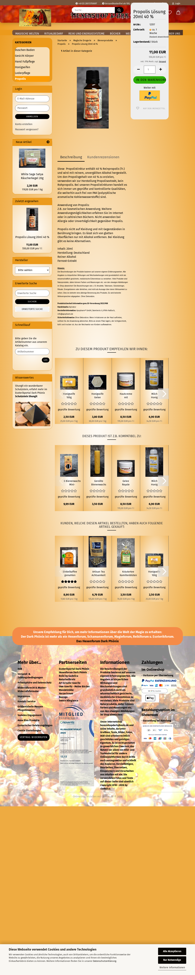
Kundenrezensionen (103, 157)
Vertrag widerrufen (33, 737)
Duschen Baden (25, 50)
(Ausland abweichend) (159, 37)
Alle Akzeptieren (172, 951)
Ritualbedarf (53, 33)
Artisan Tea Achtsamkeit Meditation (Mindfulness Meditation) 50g (98, 573)
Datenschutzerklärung (104, 961)
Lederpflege (22, 73)
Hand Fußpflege (25, 61)
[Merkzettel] (169, 12)
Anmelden (32, 116)
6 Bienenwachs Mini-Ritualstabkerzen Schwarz (72, 483)
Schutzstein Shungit (26, 396)
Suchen (32, 301)
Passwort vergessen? (26, 129)
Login (176, 3)
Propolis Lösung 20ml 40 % (32, 237)
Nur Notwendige (172, 959)
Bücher (115, 33)
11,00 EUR (32, 244)
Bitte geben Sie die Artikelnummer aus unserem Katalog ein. (31, 342)
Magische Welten (27, 33)
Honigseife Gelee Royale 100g (97, 395)
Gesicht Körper (24, 55)
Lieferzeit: (138, 29)
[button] (178, 12)
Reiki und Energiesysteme (86, 33)
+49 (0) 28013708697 (86, 3)
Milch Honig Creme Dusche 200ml (154, 395)
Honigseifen (22, 67)
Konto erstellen (23, 124)
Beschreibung (71, 157)
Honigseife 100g (69, 395)
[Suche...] (119, 10)
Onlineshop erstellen (85, 796)
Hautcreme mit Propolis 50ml (126, 395)
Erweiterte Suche (32, 309)
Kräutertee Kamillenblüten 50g (128, 573)
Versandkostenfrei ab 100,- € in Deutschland (125, 3)
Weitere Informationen (172, 967)
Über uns (173, 33)
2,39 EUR (32, 185)
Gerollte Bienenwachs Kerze (98, 483)
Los (46, 360)
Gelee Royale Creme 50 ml (126, 483)
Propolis (20, 78)
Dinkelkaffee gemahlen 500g (70, 573)
